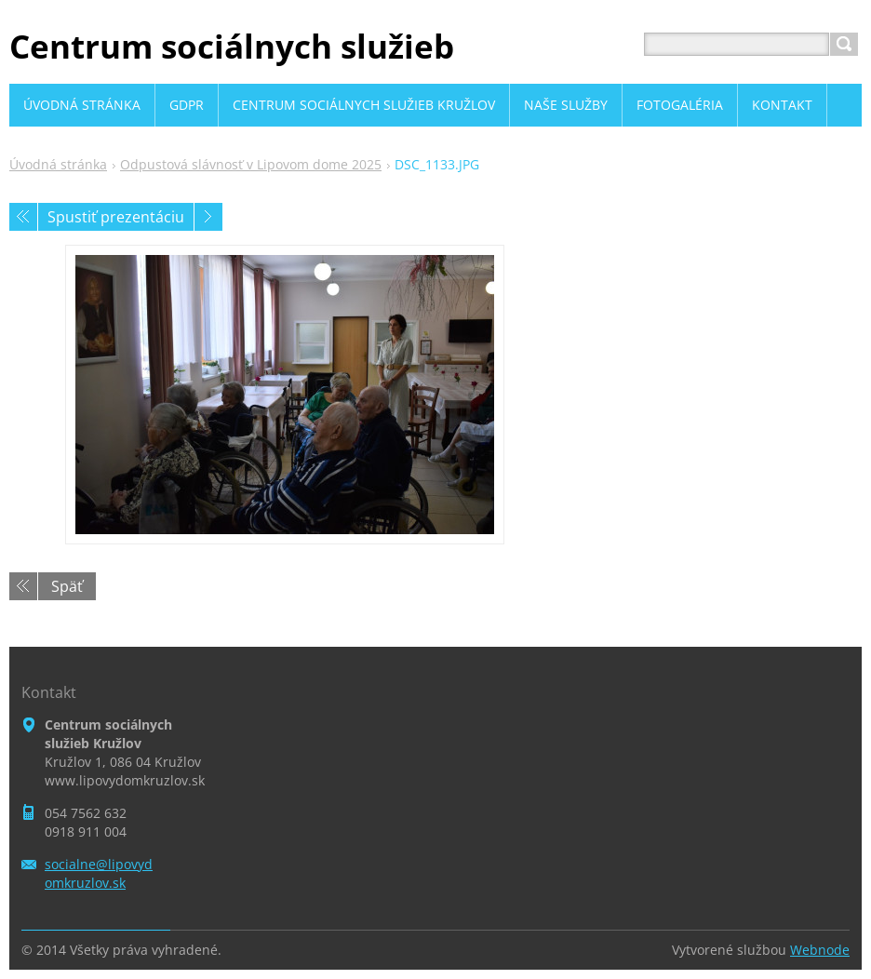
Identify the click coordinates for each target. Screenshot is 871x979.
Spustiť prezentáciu (115, 217)
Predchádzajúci (23, 217)
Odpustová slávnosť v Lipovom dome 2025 (251, 164)
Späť (67, 586)
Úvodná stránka (58, 164)
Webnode (820, 950)
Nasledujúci (208, 217)
